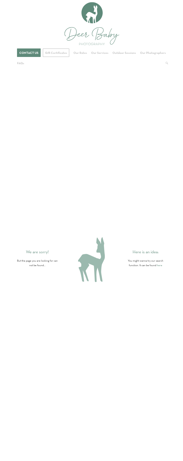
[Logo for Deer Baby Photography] (91, 24)
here (159, 265)
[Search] (165, 63)
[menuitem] (29, 53)
